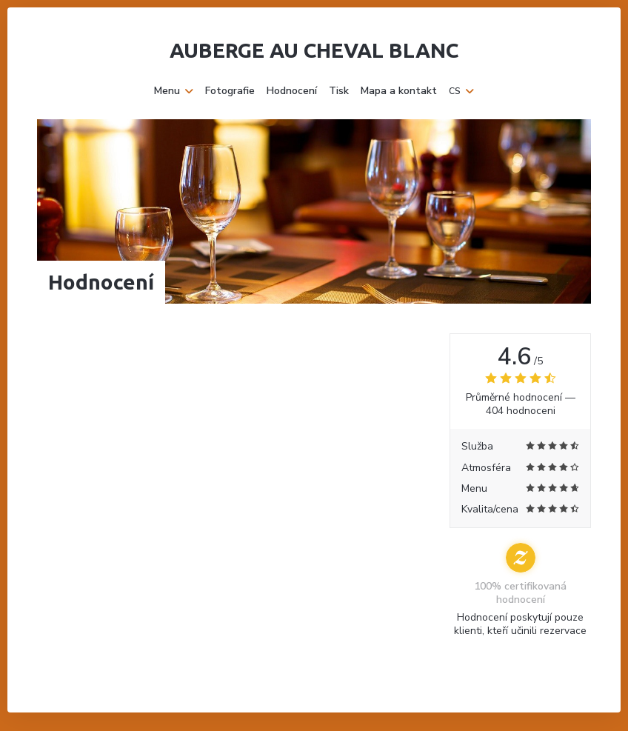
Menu (173, 91)
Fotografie (230, 91)
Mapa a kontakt (399, 91)
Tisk (339, 91)
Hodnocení (292, 91)
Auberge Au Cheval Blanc (314, 50)
